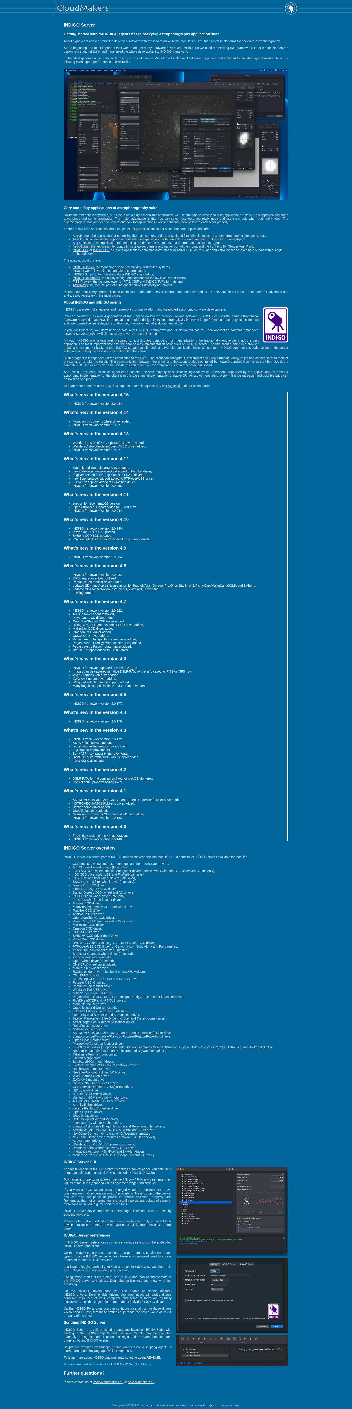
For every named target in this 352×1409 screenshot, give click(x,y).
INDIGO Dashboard (86, 278)
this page (94, 1302)
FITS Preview (82, 281)
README (153, 1357)
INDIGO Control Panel (88, 271)
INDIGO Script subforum (134, 1364)
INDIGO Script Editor (87, 274)
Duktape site (123, 1351)
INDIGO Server (83, 267)
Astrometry (80, 285)
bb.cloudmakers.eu (141, 1382)
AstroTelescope (83, 243)
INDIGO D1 (101, 250)
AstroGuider (81, 246)
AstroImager (81, 235)
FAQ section (174, 386)
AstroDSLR (80, 239)
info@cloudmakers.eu (108, 1382)
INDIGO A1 (80, 250)
